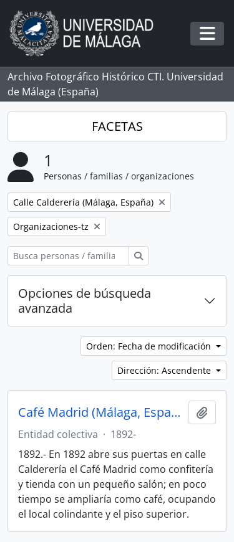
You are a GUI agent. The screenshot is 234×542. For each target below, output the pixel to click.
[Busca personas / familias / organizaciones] (68, 255)
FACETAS (117, 126)
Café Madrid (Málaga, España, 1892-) (100, 412)
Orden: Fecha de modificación (149, 346)
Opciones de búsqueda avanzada (84, 300)
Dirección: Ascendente (165, 370)
